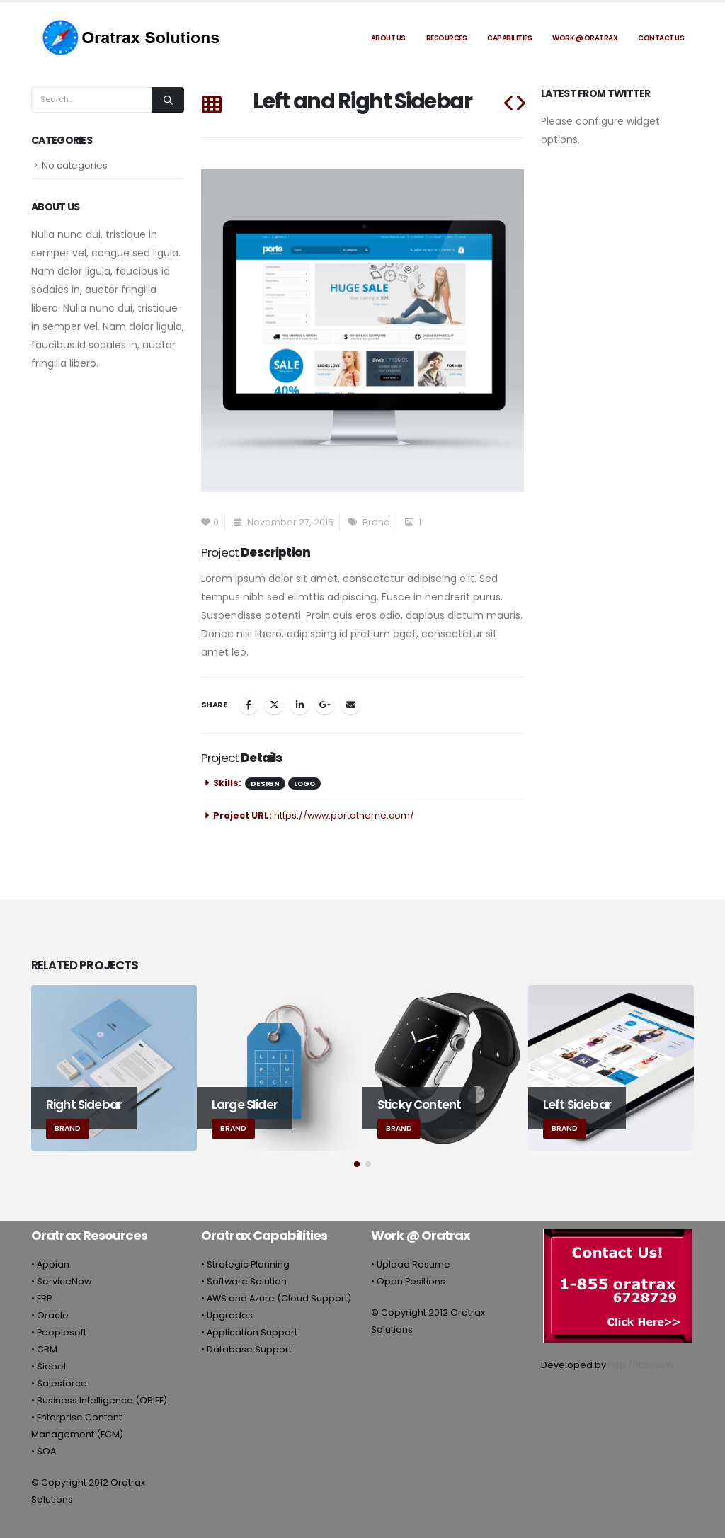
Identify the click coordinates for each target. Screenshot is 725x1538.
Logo (304, 783)
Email (350, 704)
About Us (388, 38)
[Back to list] (211, 106)
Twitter (274, 704)
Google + (325, 704)
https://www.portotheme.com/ (344, 815)
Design (265, 783)
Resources (446, 38)
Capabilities (509, 38)
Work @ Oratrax (584, 38)
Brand (376, 522)
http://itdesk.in (640, 1365)
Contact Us (661, 38)
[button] (356, 1164)
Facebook (248, 704)
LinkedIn (299, 704)
